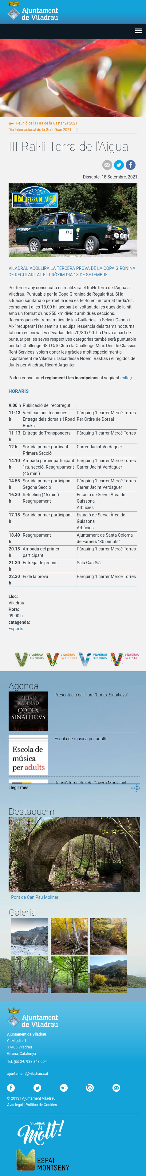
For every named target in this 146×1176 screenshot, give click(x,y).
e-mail (107, 165)
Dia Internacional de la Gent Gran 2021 (40, 130)
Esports (16, 628)
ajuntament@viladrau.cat (27, 1073)
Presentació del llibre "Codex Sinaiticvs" (91, 694)
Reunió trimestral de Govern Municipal (90, 782)
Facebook (131, 165)
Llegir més (19, 787)
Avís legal (15, 1105)
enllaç (126, 377)
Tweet (119, 165)
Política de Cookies (41, 1105)
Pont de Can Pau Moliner (34, 897)
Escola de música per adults (81, 738)
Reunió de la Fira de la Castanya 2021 (46, 123)
